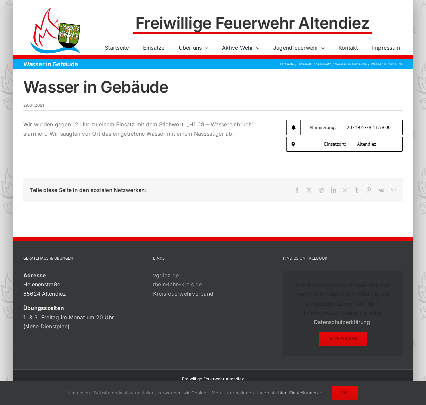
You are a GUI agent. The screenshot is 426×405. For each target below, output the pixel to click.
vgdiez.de (166, 275)
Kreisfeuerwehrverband (183, 293)
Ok (345, 393)
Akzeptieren (342, 339)
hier (282, 392)
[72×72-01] (55, 8)
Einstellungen (305, 392)
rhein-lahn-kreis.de (177, 284)
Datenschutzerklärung (342, 322)
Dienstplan (54, 326)
